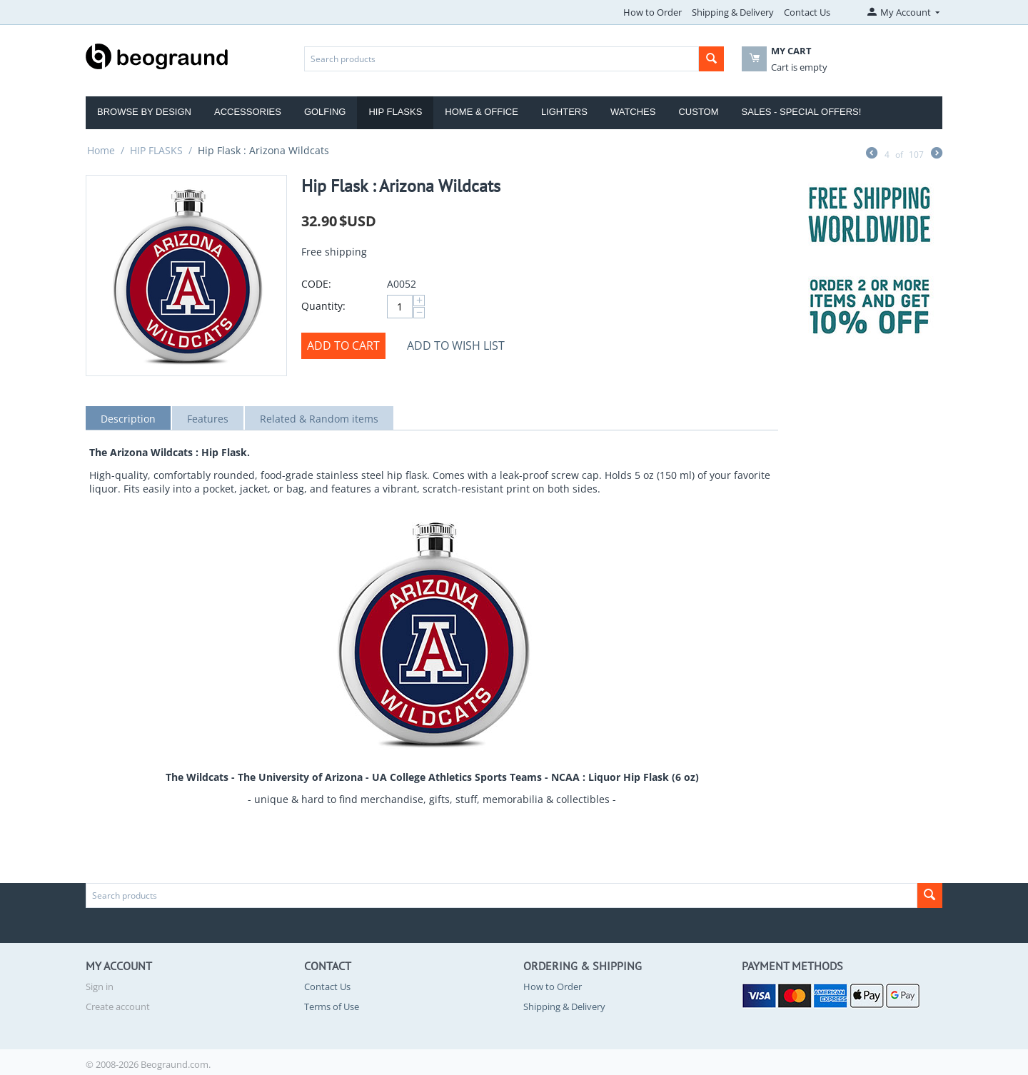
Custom (698, 111)
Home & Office (481, 111)
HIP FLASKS (156, 150)
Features (207, 418)
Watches (633, 111)
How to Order (652, 12)
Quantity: (323, 306)
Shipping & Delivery (733, 12)
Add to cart (343, 345)
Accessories (247, 111)
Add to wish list (456, 345)
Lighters (564, 111)
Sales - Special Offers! (802, 111)
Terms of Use (331, 1006)
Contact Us (807, 12)
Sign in (100, 986)
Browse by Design (144, 111)
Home (101, 150)
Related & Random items (319, 418)
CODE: (316, 284)
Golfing (325, 111)
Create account (118, 1006)
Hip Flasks (395, 111)
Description (128, 418)
